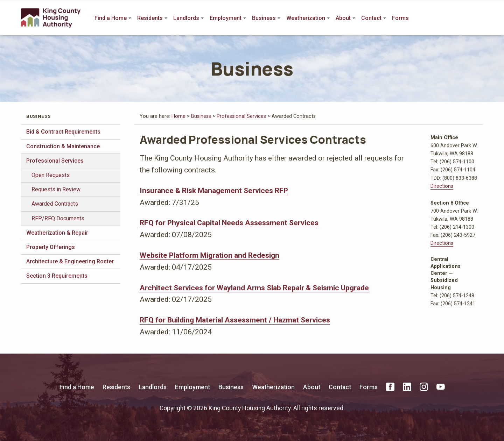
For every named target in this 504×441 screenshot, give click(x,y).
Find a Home (112, 18)
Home (179, 116)
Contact (373, 18)
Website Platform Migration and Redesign (209, 255)
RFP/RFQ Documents (57, 218)
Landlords (188, 18)
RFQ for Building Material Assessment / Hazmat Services (235, 319)
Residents (152, 18)
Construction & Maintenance (63, 146)
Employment (228, 18)
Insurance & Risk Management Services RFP (214, 190)
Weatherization (308, 18)
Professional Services (55, 160)
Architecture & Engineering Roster (70, 261)
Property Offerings (50, 247)
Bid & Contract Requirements (63, 131)
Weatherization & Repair (57, 232)
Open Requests (50, 175)
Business (266, 18)
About (345, 18)
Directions (441, 186)
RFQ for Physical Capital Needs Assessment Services (229, 222)
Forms (400, 18)
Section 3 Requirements (57, 275)
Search (478, 18)
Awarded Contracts (54, 203)
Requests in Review (55, 189)
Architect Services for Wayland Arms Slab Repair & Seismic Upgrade (254, 287)
